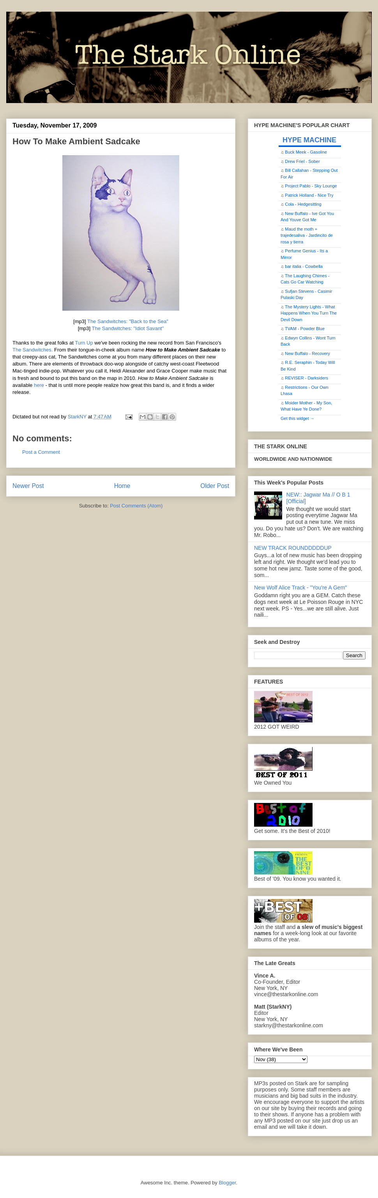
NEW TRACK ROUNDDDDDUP (293, 548)
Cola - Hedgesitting (303, 204)
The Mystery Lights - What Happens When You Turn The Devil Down (309, 313)
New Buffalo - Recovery (307, 353)
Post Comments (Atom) (136, 506)
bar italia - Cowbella (304, 266)
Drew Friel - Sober (302, 161)
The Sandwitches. (32, 350)
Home (122, 486)
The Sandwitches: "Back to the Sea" (127, 321)
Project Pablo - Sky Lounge (311, 186)
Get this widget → (297, 418)
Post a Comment (41, 452)
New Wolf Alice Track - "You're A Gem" (300, 587)
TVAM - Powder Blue (305, 328)
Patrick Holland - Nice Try (309, 195)
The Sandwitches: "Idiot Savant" (128, 328)
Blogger (227, 1183)
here (39, 385)
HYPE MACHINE (309, 139)
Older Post (214, 486)
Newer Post (28, 486)
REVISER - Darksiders (306, 378)
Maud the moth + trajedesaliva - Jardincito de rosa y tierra (307, 235)
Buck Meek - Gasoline (306, 152)
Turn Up (84, 343)
